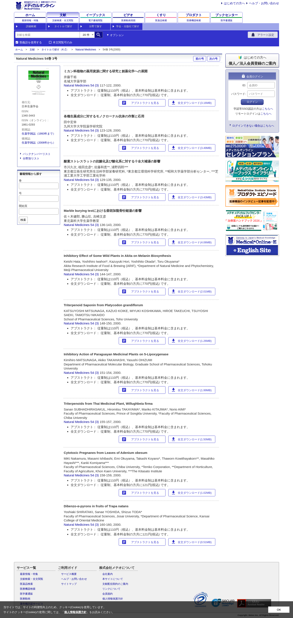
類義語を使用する (31, 42)
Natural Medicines (85, 49)
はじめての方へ (234, 3)
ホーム (19, 49)
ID (243, 85)
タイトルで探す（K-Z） (55, 49)
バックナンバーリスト (37, 154)
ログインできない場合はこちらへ (253, 125)
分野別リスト (31, 158)
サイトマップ (69, 583)
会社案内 (107, 574)
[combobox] (47, 35)
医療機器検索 (27, 588)
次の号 (213, 58)
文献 (32, 49)
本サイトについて (112, 578)
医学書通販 (26, 593)
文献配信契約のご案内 (115, 583)
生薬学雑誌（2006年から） (39, 142)
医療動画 (25, 598)
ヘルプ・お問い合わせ (264, 3)
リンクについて (111, 588)
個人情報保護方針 (112, 598)
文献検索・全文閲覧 (31, 578)
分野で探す (95, 26)
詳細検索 (31, 26)
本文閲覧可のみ (62, 42)
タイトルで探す (63, 26)
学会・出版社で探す (127, 26)
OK (279, 609)
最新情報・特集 (29, 574)
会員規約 (107, 593)
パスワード (238, 93)
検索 (23, 219)
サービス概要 (69, 574)
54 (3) (95, 85)
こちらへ (267, 108)
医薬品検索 (26, 583)
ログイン (252, 101)
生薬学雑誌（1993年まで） (39, 133)
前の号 (200, 58)
